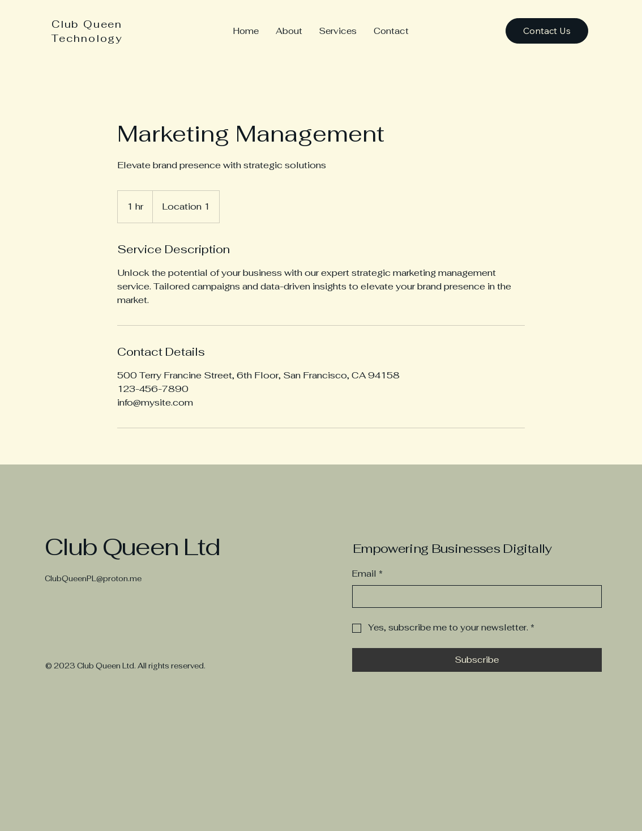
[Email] (473, 597)
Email (367, 574)
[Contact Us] (547, 31)
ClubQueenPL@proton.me (93, 578)
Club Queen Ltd (132, 546)
